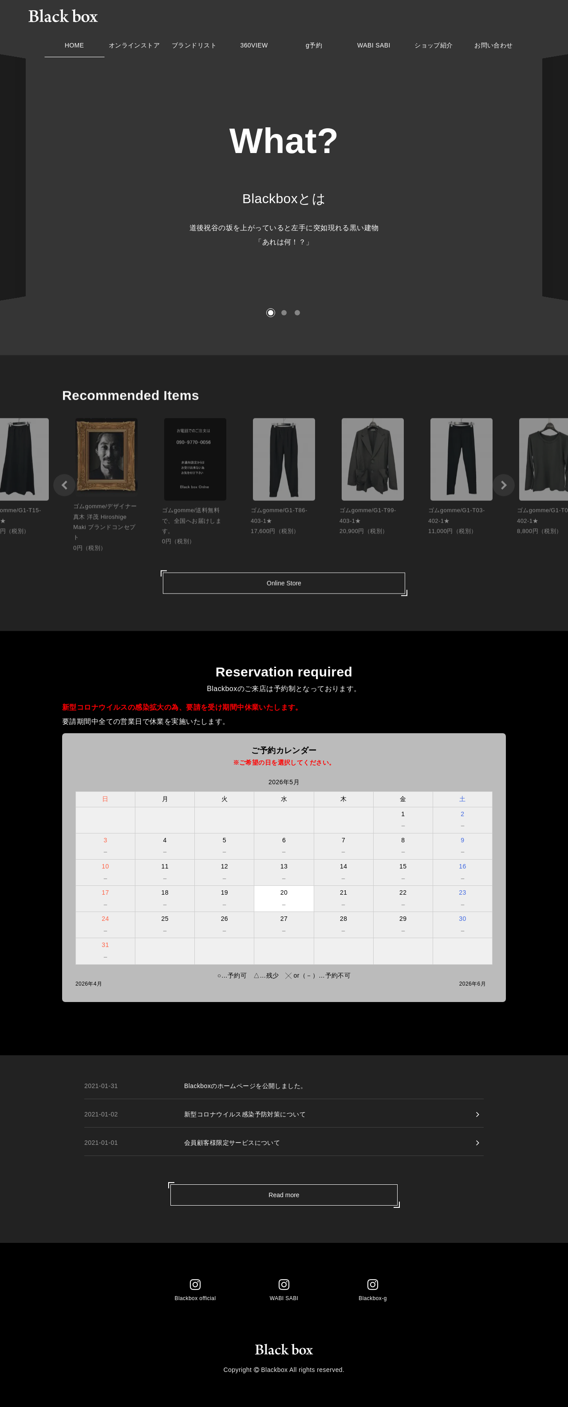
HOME (74, 48)
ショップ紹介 (434, 48)
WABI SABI (374, 48)
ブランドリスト (194, 48)
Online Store (284, 588)
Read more (283, 1195)
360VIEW (254, 48)
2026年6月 (472, 984)
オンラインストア (134, 48)
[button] (270, 312)
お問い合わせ (494, 48)
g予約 (314, 48)
